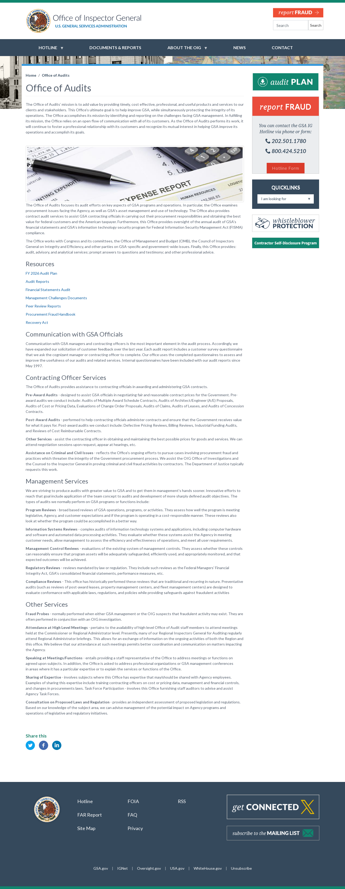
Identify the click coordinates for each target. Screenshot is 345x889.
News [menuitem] (239, 47)
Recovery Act (37, 322)
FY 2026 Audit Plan (41, 273)
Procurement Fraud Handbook (50, 314)
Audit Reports (37, 281)
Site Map (86, 828)
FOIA (133, 801)
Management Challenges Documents (56, 298)
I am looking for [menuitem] (284, 200)
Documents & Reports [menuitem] (115, 47)
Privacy (135, 828)
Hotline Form (285, 168)
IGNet (122, 868)
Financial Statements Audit (48, 289)
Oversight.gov (149, 868)
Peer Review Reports (43, 306)
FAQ (132, 815)
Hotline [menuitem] (47, 50)
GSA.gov (100, 868)
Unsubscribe (241, 868)
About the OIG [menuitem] (184, 50)
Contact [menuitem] (282, 47)
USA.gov (177, 868)
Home (31, 75)
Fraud (285, 106)
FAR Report (89, 815)
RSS (182, 801)
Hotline (85, 801)
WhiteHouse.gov (208, 868)
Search (315, 25)
